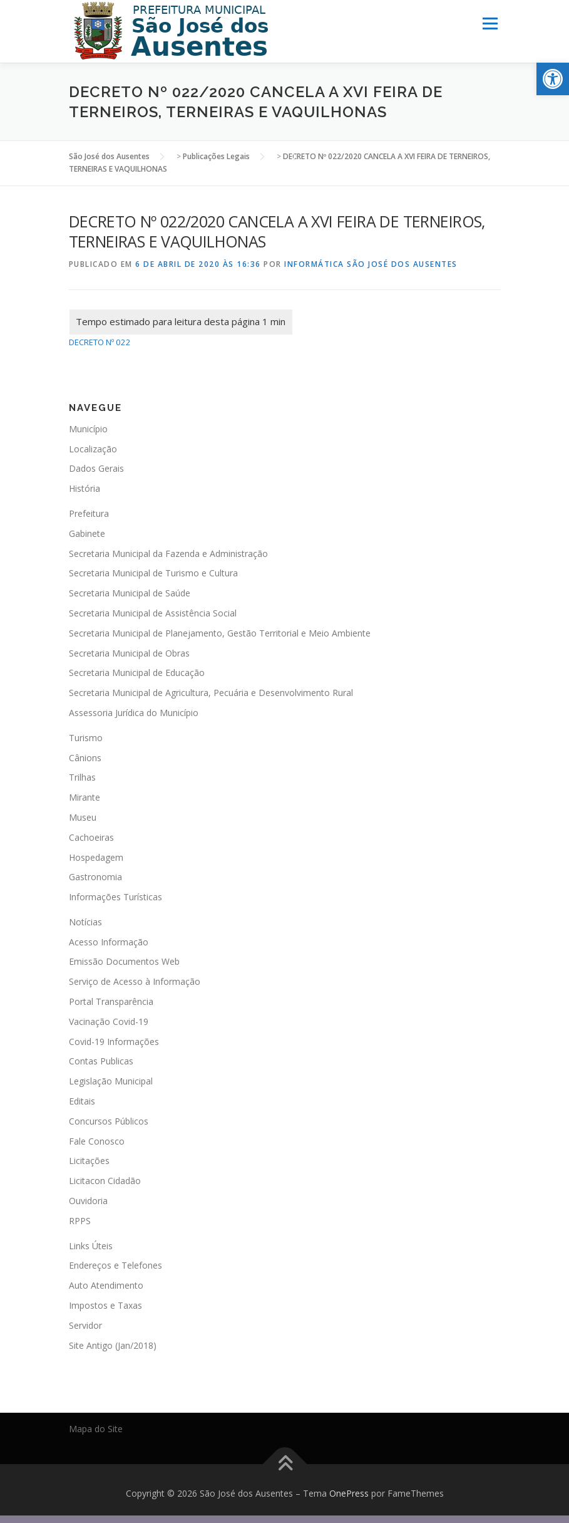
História (84, 488)
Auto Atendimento (106, 1285)
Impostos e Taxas (105, 1305)
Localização (93, 448)
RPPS (80, 1221)
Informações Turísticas (115, 897)
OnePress (349, 1493)
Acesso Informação (108, 941)
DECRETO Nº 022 (100, 342)
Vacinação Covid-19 (108, 1021)
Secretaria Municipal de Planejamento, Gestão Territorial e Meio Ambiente (220, 632)
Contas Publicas (101, 1061)
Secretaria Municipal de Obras (129, 652)
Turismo (86, 737)
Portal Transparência (111, 1001)
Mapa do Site (96, 1429)
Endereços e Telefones (115, 1265)
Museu (82, 817)
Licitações (89, 1161)
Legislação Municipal (111, 1081)
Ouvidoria (88, 1201)
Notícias (85, 922)
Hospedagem (96, 857)
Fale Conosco (97, 1140)
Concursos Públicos (108, 1121)
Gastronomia (95, 877)
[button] (552, 79)
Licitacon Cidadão (105, 1181)
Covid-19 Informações (114, 1041)
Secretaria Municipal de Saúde (129, 593)
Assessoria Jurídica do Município (133, 713)
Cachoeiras (91, 837)
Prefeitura (89, 513)
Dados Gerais (96, 468)
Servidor (85, 1325)
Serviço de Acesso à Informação (134, 981)
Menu (490, 23)
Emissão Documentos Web (124, 961)
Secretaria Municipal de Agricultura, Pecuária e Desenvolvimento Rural (211, 693)
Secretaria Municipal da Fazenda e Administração (168, 553)
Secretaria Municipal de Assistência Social (153, 613)
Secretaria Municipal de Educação (137, 672)
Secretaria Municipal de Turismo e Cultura (153, 573)
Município (88, 428)
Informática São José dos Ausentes (371, 263)
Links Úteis (91, 1245)
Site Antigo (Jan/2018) (112, 1345)
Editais (82, 1101)
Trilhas (82, 777)
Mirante (84, 797)
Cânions (85, 757)
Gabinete (87, 533)
